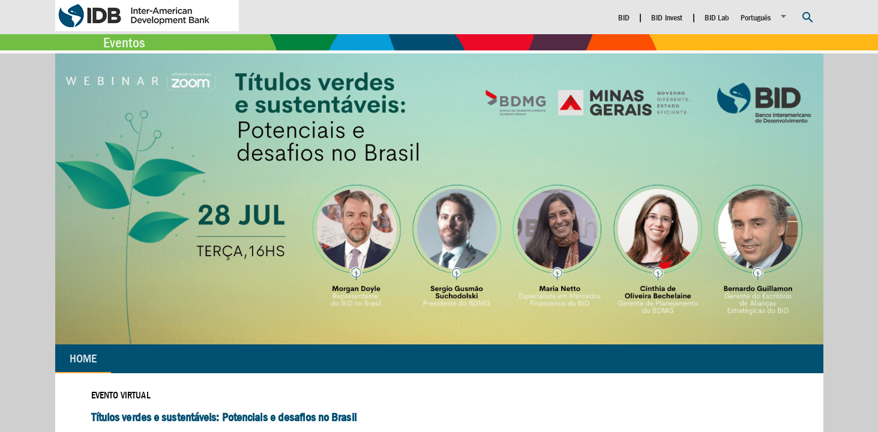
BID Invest (666, 17)
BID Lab (717, 17)
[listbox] (765, 16)
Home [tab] (83, 358)
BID (624, 17)
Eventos (124, 43)
